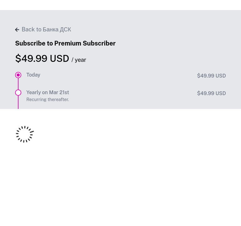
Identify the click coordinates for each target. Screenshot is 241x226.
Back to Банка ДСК (43, 29)
